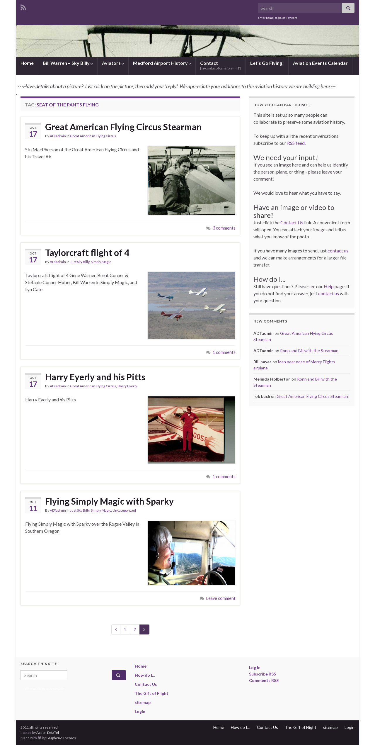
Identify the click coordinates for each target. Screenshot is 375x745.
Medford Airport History (162, 63)
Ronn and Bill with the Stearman (309, 350)
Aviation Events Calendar (320, 63)
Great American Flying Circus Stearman (123, 126)
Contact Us (291, 222)
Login (140, 711)
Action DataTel (47, 732)
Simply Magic (101, 261)
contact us (338, 250)
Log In (254, 667)
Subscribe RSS (262, 673)
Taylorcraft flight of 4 (87, 252)
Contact (220, 65)
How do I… (145, 675)
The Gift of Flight (151, 693)
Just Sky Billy (79, 261)
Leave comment (221, 598)
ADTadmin (58, 136)
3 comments (224, 227)
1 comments (224, 352)
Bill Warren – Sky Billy (68, 63)
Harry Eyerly (127, 386)
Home (27, 63)
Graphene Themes (61, 738)
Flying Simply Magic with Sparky (109, 501)
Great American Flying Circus (93, 136)
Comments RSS (264, 680)
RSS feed (296, 143)
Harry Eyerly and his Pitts (95, 376)
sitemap (143, 702)
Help (329, 286)
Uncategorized (124, 510)
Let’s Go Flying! (267, 63)
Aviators (113, 63)
